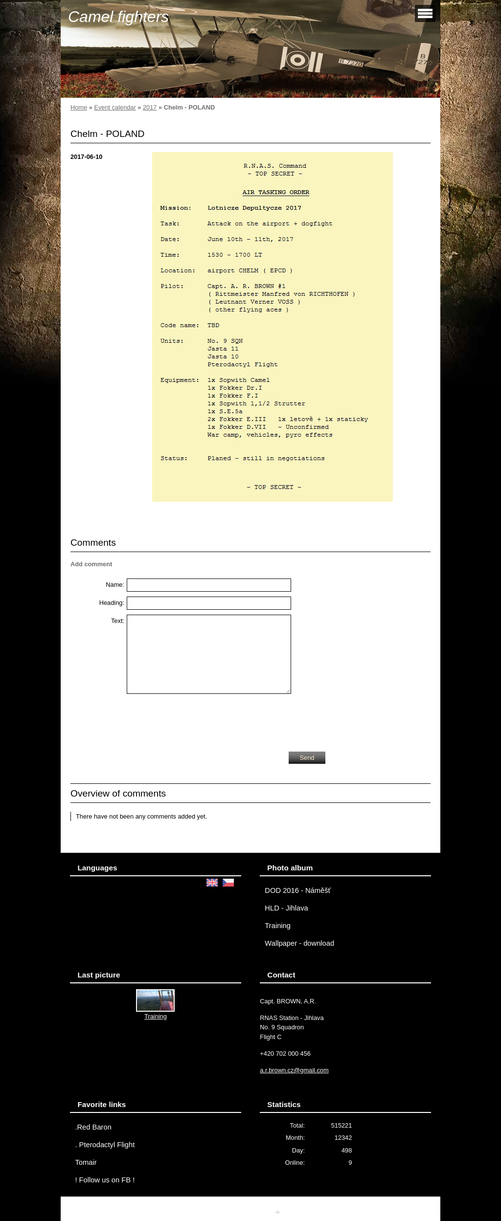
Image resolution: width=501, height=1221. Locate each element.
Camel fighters (118, 16)
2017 (150, 107)
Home (78, 107)
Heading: (111, 602)
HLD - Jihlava (286, 908)
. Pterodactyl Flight (105, 1145)
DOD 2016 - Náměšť (298, 890)
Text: (117, 620)
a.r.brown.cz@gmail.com (294, 1070)
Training (278, 926)
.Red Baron (93, 1127)
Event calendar (115, 107)
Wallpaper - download (299, 943)
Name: (115, 584)
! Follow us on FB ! (105, 1180)
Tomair (85, 1162)
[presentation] (201, 720)
